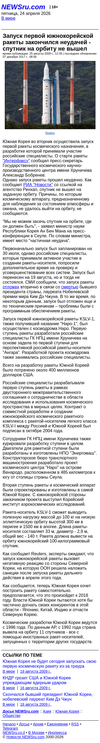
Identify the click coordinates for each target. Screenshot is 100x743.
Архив (38, 724)
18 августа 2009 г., (35, 704)
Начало (9, 724)
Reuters (50, 133)
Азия (47, 711)
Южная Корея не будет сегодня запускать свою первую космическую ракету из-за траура (49, 663)
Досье (24, 724)
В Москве (36, 732)
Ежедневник (57, 724)
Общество (12, 715)
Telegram (10, 728)
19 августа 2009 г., (35, 671)
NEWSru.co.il (14, 732)
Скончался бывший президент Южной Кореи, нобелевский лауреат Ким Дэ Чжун (48, 696)
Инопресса (57, 732)
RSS (75, 724)
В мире (8, 18)
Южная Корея (67, 711)
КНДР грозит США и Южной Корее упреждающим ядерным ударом (37, 680)
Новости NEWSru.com (25, 737)
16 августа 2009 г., (35, 688)
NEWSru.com (23, 7)
